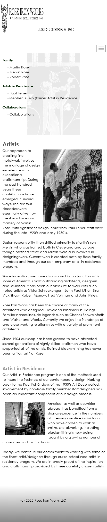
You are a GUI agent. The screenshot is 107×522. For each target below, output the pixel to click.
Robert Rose (18, 77)
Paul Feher (17, 93)
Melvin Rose (18, 72)
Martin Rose (18, 67)
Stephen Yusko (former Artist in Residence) (43, 98)
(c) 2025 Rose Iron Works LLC (43, 500)
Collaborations (21, 114)
